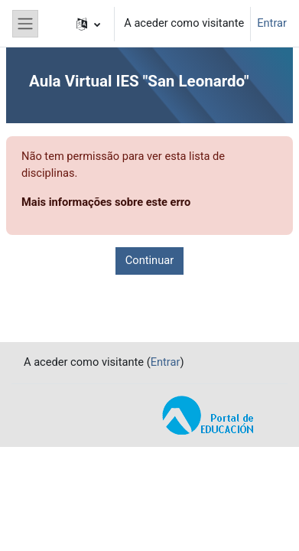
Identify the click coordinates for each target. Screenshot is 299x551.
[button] (88, 24)
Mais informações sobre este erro (105, 202)
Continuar (149, 260)
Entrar (272, 23)
